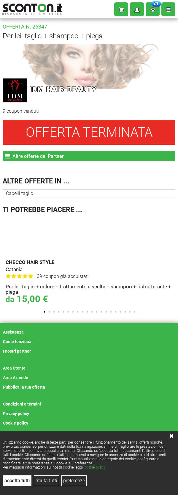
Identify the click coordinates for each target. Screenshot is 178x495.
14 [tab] (106, 312)
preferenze (74, 480)
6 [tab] (68, 312)
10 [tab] (87, 312)
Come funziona (17, 341)
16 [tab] (116, 312)
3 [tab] (54, 312)
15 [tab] (111, 312)
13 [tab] (101, 312)
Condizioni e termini (22, 404)
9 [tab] (82, 312)
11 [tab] (92, 312)
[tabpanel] (90, 261)
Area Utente (14, 368)
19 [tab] (130, 312)
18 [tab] (125, 312)
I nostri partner (17, 351)
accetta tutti (17, 480)
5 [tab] (63, 312)
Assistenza (13, 332)
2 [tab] (49, 312)
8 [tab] (78, 312)
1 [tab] (44, 312)
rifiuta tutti (46, 480)
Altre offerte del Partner (34, 156)
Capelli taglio (19, 193)
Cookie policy (95, 467)
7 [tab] (73, 312)
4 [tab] (59, 312)
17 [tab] (120, 312)
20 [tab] (135, 312)
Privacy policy (16, 413)
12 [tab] (97, 312)
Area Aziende (15, 377)
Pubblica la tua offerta (24, 387)
